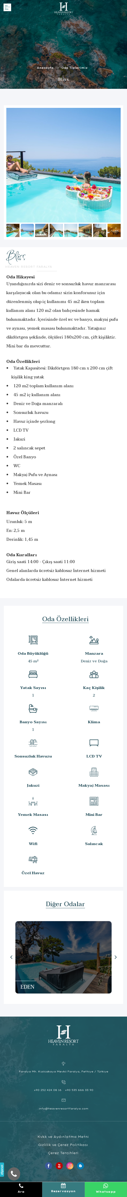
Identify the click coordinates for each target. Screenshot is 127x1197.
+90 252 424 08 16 (47, 1090)
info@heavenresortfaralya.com (63, 1108)
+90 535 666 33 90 (79, 1090)
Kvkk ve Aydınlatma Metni (63, 1137)
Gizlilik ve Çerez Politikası (63, 1145)
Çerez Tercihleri (63, 1153)
